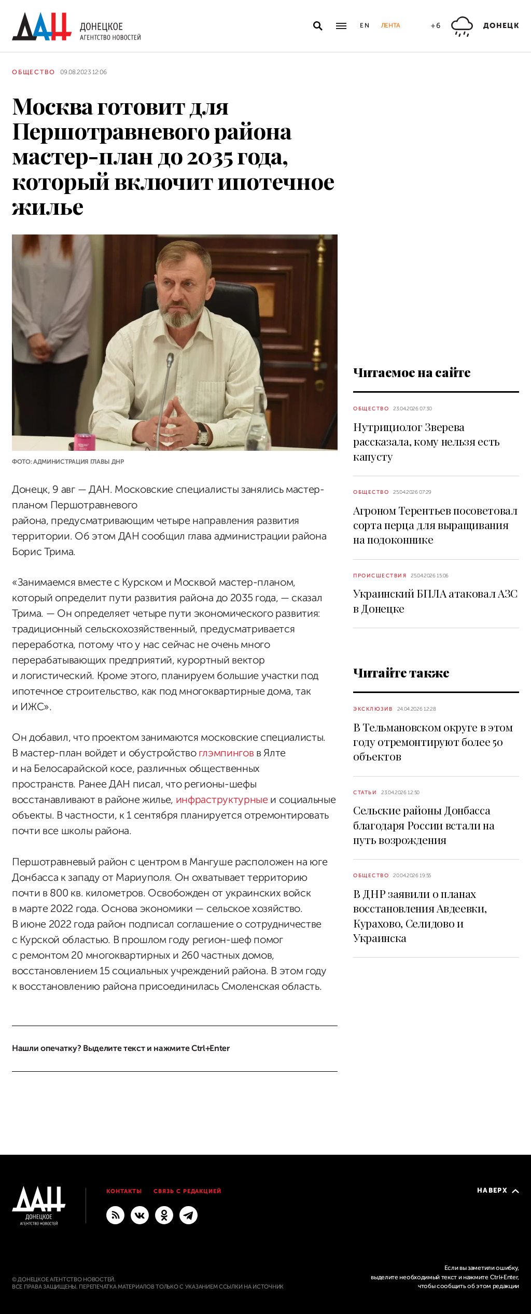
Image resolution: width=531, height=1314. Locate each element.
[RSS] (115, 1214)
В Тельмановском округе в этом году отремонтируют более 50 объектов (433, 742)
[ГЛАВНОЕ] (188, 1214)
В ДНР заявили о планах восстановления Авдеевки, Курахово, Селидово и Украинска (419, 915)
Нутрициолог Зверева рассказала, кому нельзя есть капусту (426, 441)
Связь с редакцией (187, 1191)
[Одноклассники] (164, 1214)
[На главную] (76, 26)
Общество (33, 72)
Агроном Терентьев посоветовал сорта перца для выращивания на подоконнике (435, 525)
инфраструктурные (222, 800)
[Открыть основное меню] (341, 26)
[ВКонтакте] (140, 1214)
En (365, 25)
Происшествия (380, 575)
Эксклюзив (373, 709)
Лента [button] (390, 25)
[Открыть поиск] (318, 26)
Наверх (498, 1190)
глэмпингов (226, 753)
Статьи (365, 792)
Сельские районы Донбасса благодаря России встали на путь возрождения (424, 825)
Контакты (124, 1191)
